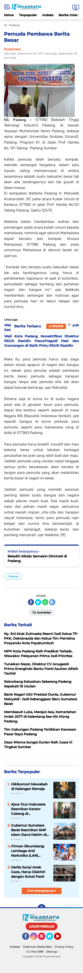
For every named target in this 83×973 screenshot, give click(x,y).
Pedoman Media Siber (37, 946)
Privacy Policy (64, 946)
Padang (13, 576)
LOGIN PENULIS (41, 926)
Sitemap (51, 951)
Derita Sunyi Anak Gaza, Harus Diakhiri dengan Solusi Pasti (28, 872)
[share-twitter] (38, 602)
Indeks (47, 15)
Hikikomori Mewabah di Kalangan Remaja (29, 786)
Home (9, 15)
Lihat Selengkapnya (41, 890)
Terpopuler (28, 15)
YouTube (60, 938)
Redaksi (15, 946)
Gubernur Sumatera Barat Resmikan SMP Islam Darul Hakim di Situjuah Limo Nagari (28, 830)
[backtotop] (42, 908)
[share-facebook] (31, 602)
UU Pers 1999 (34, 951)
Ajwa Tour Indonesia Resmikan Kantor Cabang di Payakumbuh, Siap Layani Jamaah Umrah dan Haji (30, 809)
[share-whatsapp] (45, 602)
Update (56, 326)
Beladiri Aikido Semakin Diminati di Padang (37, 558)
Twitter (51, 938)
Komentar (41, 612)
